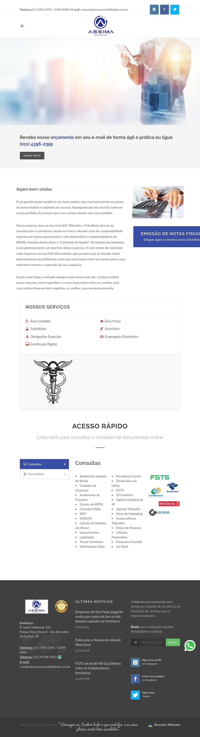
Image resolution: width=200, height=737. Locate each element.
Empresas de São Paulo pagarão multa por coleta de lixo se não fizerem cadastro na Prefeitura (99, 616)
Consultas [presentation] (45, 464)
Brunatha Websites (164, 725)
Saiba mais (32, 155)
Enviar (173, 642)
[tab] (44, 464)
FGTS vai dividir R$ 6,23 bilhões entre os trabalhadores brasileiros (98, 668)
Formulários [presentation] (45, 474)
